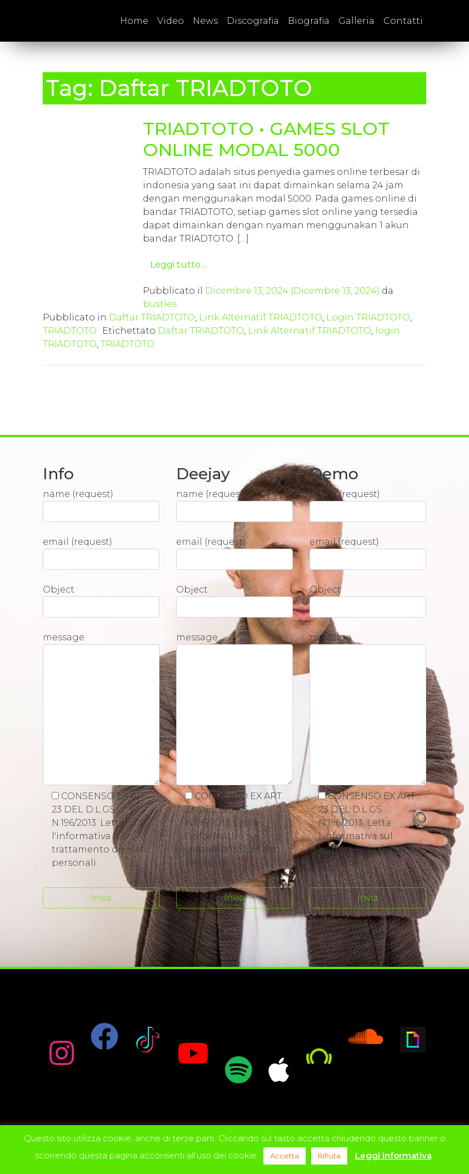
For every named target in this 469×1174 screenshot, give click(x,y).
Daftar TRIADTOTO (152, 317)
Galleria (356, 21)
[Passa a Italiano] (437, 20)
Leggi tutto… (178, 264)
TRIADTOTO (70, 330)
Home (134, 21)
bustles (160, 304)
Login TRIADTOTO (368, 317)
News (205, 21)
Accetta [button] (284, 1155)
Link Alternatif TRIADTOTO (260, 317)
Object (101, 601)
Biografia (309, 21)
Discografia (253, 21)
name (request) (101, 505)
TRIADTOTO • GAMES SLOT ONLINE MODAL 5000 (266, 139)
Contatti (403, 21)
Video (170, 21)
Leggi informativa (393, 1155)
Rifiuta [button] (329, 1155)
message (101, 708)
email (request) (101, 553)
